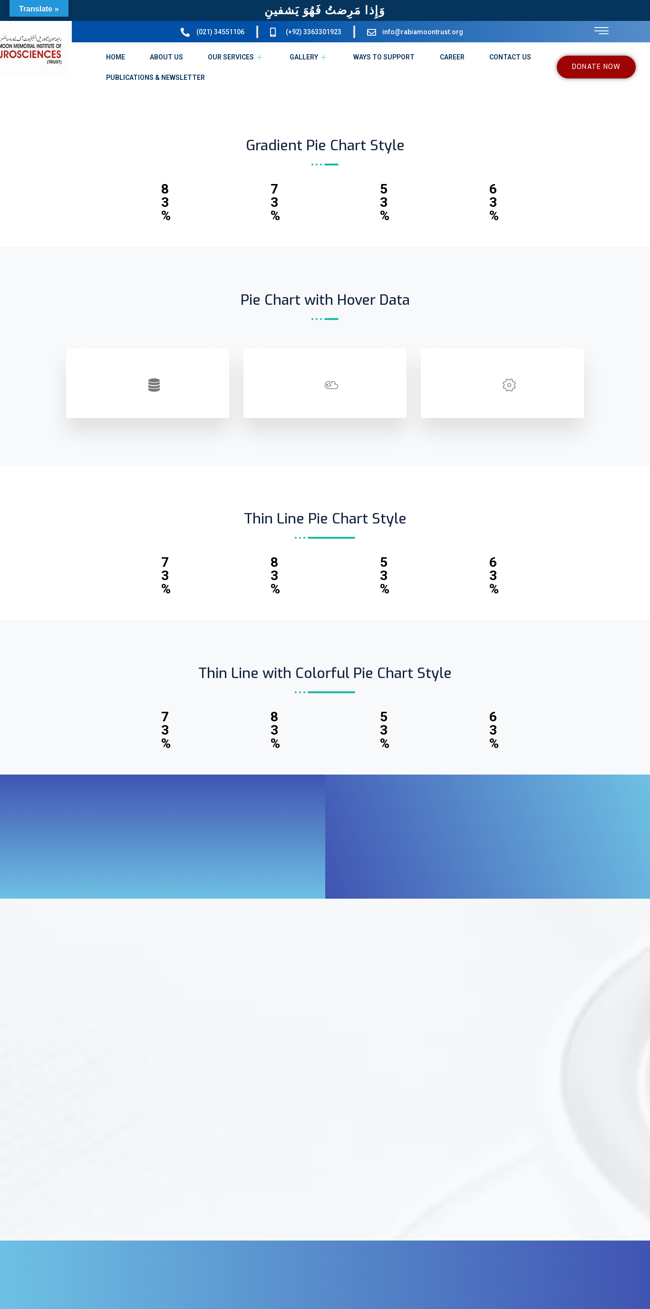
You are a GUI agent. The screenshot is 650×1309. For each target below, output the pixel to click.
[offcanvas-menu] (601, 31)
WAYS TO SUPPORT (384, 57)
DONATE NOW (596, 66)
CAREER (452, 57)
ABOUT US (166, 57)
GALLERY (309, 57)
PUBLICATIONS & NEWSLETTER (155, 77)
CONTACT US (510, 57)
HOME (115, 57)
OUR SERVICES (236, 57)
